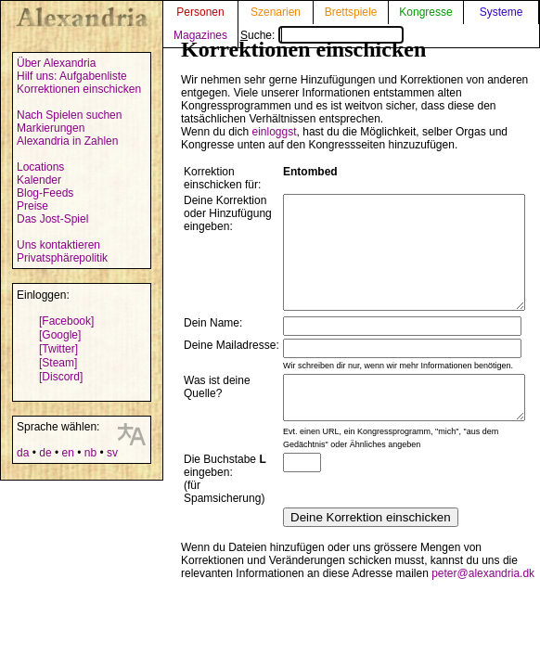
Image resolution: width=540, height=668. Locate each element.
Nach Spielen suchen (69, 115)
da (23, 452)
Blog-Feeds (45, 192)
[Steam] (58, 362)
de (45, 452)
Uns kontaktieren (58, 244)
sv (112, 452)
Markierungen (50, 128)
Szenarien (276, 12)
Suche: (322, 35)
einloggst (274, 131)
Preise (32, 205)
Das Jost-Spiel (52, 218)
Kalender (39, 179)
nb (90, 452)
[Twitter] (58, 348)
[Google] (60, 334)
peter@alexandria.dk (482, 603)
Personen (200, 12)
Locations (40, 167)
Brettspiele (351, 12)
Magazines (200, 35)
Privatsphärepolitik (62, 257)
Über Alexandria (56, 63)
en (67, 452)
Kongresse (425, 12)
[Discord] (61, 376)
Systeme (501, 12)
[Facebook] (66, 321)
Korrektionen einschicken (79, 89)
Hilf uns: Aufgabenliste (72, 76)
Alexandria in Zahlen (67, 141)
